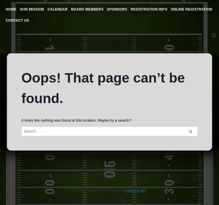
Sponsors (117, 9)
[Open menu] (213, 35)
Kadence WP (135, 190)
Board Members (87, 9)
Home (11, 9)
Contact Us (17, 20)
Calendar (58, 9)
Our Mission (32, 9)
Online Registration (191, 9)
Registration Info (149, 9)
